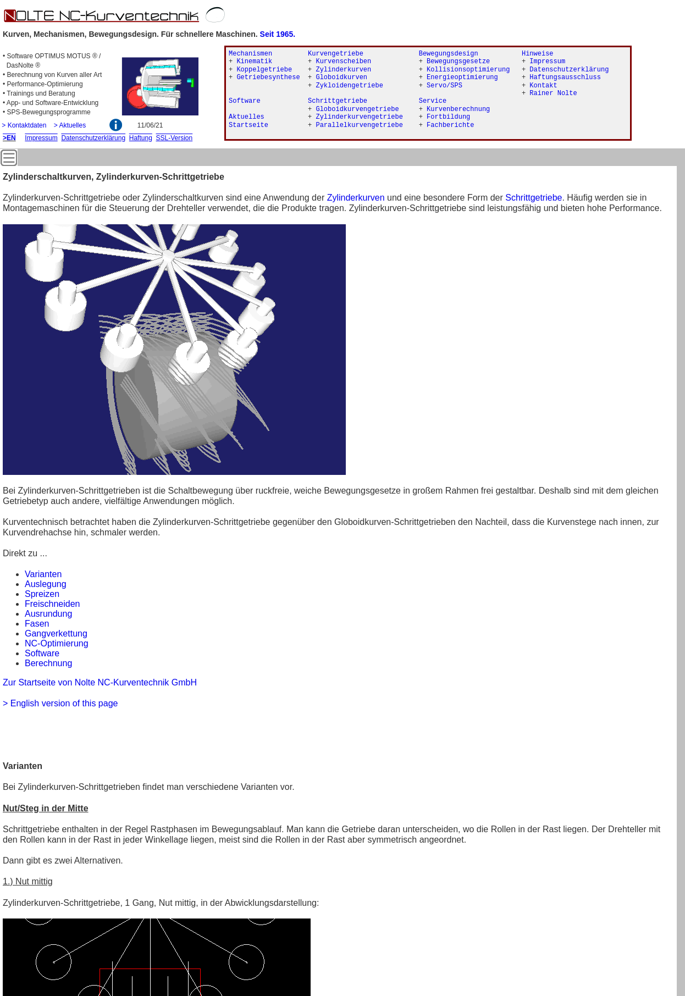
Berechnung (48, 663)
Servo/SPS (444, 86)
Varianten (43, 574)
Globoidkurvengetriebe (357, 109)
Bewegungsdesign (448, 54)
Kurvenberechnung (458, 109)
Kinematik (254, 61)
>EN (9, 138)
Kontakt (543, 86)
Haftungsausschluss (565, 77)
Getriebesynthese (268, 77)
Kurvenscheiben (343, 61)
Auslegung (46, 584)
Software (42, 653)
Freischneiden (52, 603)
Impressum (547, 61)
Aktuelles (246, 117)
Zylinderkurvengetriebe (359, 117)
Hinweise (538, 54)
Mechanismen (250, 54)
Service (432, 101)
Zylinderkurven (356, 197)
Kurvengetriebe (335, 54)
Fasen (37, 623)
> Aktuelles (70, 125)
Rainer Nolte (553, 93)
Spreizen (42, 594)
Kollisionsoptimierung (468, 70)
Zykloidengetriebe (349, 86)
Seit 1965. (278, 34)
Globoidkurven (341, 77)
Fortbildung (448, 117)
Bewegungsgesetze (458, 61)
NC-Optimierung (57, 643)
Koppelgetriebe (264, 70)
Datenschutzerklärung (569, 70)
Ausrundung (48, 613)
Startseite (248, 125)
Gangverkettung (56, 633)
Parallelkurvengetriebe (359, 125)
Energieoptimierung (462, 77)
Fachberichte (450, 125)
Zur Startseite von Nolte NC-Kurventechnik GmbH (100, 682)
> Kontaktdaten (24, 125)
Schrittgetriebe (533, 197)
